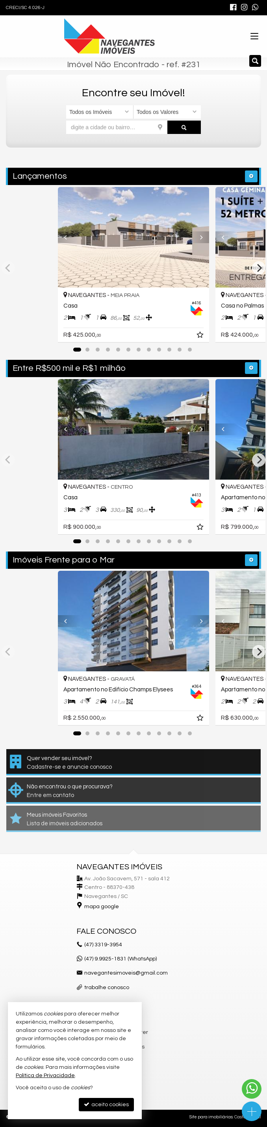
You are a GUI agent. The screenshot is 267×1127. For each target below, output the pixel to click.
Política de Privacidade (45, 1075)
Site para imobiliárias (211, 1117)
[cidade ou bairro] (116, 127)
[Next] (197, 237)
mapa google (101, 906)
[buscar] (184, 127)
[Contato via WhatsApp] (251, 1089)
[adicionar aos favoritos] (201, 336)
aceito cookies (106, 1104)
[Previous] (69, 237)
